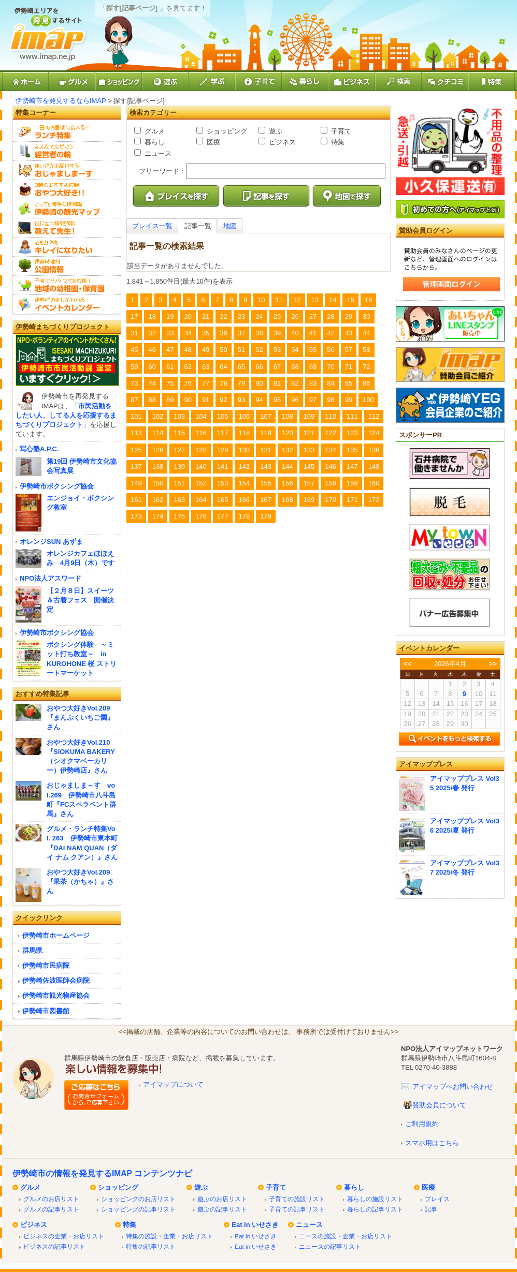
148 (374, 466)
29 (348, 316)
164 (201, 500)
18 (151, 316)
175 (179, 516)
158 (330, 483)
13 (315, 300)
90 (187, 400)
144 (287, 466)
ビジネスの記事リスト (54, 1246)
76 (187, 383)
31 (134, 333)
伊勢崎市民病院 (45, 965)
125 (136, 450)
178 (244, 516)
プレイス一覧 (152, 226)
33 (170, 333)
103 (179, 416)
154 (244, 483)
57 (348, 349)
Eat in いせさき (255, 1225)
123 (352, 433)
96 (294, 400)
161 (136, 500)
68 (294, 367)
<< (407, 664)
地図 (230, 226)
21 (205, 316)
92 (223, 400)
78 (223, 383)
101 (136, 416)
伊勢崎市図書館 (45, 1011)
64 (223, 367)
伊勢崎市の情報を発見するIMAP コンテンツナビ (102, 1173)
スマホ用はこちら (432, 1143)
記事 (431, 1209)
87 (134, 400)
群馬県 (32, 950)
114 (158, 433)
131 (265, 450)
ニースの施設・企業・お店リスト (345, 1236)
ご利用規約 (422, 1124)
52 (259, 349)
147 (352, 466)
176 (201, 516)
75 (170, 383)
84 (330, 383)
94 (259, 400)
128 (201, 450)
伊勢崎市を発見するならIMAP (61, 101)
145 (309, 466)
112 (374, 416)
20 (187, 316)
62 (187, 367)
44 (366, 333)
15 (350, 300)
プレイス (437, 1198)
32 (151, 333)
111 (352, 416)
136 (374, 450)
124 (374, 433)
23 (241, 316)
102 (158, 416)
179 (265, 516)
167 (265, 500)
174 (158, 516)
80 (259, 383)
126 (158, 450)
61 (170, 367)
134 (330, 450)
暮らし (153, 142)
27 (313, 316)
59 (134, 367)
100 (368, 400)
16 (368, 300)
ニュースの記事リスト (330, 1246)
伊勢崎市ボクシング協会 (57, 486)
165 (222, 500)
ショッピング (226, 131)
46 (151, 349)
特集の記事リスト (151, 1246)
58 (366, 349)
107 (265, 416)
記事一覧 (197, 226)
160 (374, 483)
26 (294, 316)
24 (259, 316)
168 (287, 500)
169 (309, 500)
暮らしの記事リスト (375, 1209)
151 (179, 483)
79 (241, 383)
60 (151, 367)
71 (348, 367)
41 (313, 333)
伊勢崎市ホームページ (56, 935)
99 (348, 400)
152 (201, 483)
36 (223, 333)
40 (294, 333)
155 (265, 483)
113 (136, 433)
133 (309, 450)
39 (277, 333)
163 (179, 500)
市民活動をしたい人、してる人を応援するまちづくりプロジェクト (66, 415)
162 (158, 500)
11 (279, 300)
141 (222, 466)
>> (493, 664)
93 (241, 400)
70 (330, 367)
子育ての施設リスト (297, 1198)
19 (170, 316)
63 (205, 367)
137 (136, 466)
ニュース (156, 153)
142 (244, 466)
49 (205, 349)
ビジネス (281, 142)
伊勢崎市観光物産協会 (56, 995)
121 (309, 433)
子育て (340, 131)
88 (151, 400)
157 (309, 483)
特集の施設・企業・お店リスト (169, 1236)
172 (374, 500)
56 (330, 349)
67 (277, 367)
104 (201, 416)
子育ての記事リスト (297, 1209)
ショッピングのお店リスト (138, 1198)
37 (241, 333)
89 (170, 400)
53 (277, 349)
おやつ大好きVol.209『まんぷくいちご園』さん (80, 717)
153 (222, 483)
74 (151, 383)
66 (259, 367)
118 (244, 433)
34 (187, 333)
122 (330, 433)
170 (330, 500)
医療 (212, 142)
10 (261, 300)
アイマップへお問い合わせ (452, 1086)
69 (313, 367)
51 (241, 349)
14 (332, 300)
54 (294, 349)
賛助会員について (439, 1105)
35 (205, 333)
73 (134, 383)
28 (330, 316)
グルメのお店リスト (51, 1198)
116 (201, 433)
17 (134, 316)
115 (179, 433)
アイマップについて (173, 1084)
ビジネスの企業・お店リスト (63, 1236)
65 (241, 367)
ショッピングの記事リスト (138, 1209)
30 (366, 316)
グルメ (153, 131)
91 (205, 400)
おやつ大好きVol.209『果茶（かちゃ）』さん (80, 881)
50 (223, 349)
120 (287, 433)
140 (201, 466)
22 (223, 316)
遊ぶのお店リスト (222, 1198)
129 (222, 450)
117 (222, 433)
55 (313, 349)
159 (352, 483)
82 (294, 383)
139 (179, 466)
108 (287, 416)
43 (348, 333)
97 (313, 400)
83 (313, 383)
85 (348, 383)
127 (179, 450)
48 (187, 349)
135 (352, 450)
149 (136, 483)
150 (158, 483)
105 (222, 416)
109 (309, 416)
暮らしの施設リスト (375, 1198)
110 (330, 416)
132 (287, 450)
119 (265, 433)
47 (170, 349)
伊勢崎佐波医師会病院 (56, 980)
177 (222, 516)
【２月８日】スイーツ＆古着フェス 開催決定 (80, 600)
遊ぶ (274, 131)
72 (366, 367)
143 (265, 466)
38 (259, 333)
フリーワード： (162, 171)
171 (352, 500)
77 (205, 383)
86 (366, 383)
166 (244, 500)
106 (244, 416)
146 (330, 466)
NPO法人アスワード (50, 578)
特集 (336, 142)
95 (277, 400)
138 (158, 466)
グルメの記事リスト (51, 1209)
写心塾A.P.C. (39, 449)
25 (277, 316)
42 (330, 333)
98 (330, 400)
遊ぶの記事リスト (222, 1209)
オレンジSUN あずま (51, 541)
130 (244, 450)
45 (134, 349)
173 (136, 516)
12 (296, 300)
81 (277, 383)
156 (287, 483)
